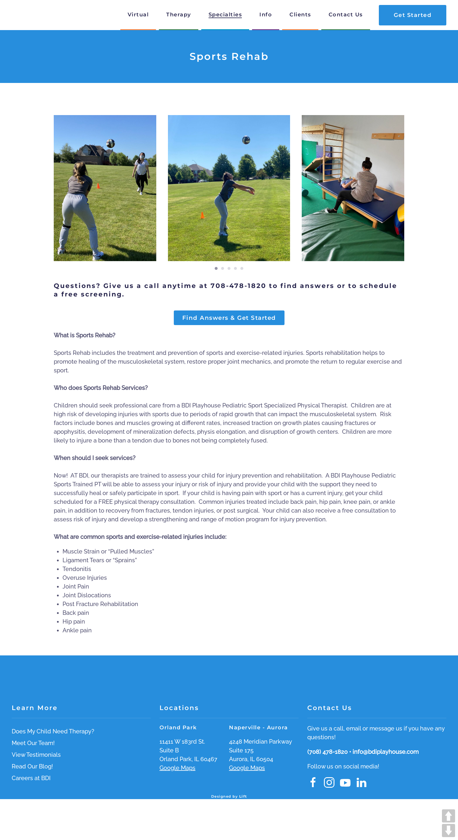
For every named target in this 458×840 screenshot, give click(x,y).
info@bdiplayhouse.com (386, 751)
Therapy (178, 14)
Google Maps (177, 767)
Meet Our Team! (33, 743)
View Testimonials (36, 754)
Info (265, 14)
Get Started (413, 15)
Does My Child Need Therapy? (53, 731)
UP (448, 815)
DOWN (448, 830)
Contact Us (346, 14)
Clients (300, 14)
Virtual (138, 14)
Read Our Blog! (32, 766)
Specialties (225, 14)
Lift (243, 796)
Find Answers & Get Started (229, 317)
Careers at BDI (31, 778)
